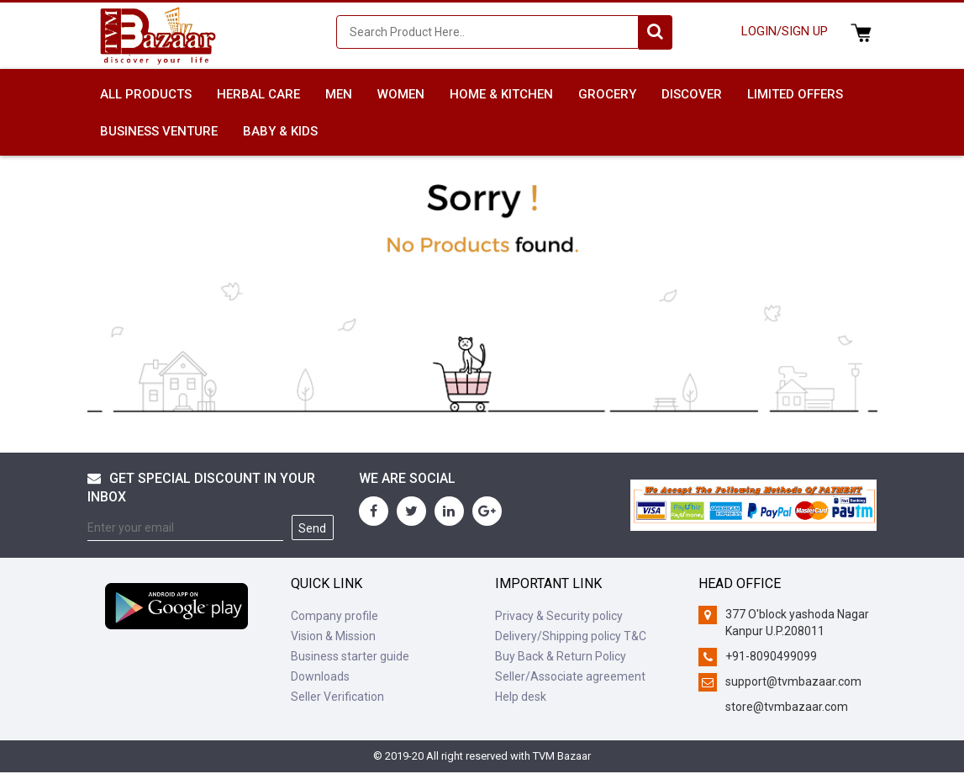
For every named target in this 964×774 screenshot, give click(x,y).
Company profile (334, 616)
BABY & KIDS (280, 131)
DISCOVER (691, 94)
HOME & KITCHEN (501, 94)
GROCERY (607, 94)
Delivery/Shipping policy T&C (570, 636)
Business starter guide (350, 656)
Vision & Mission (333, 636)
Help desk (520, 696)
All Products (146, 94)
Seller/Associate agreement (570, 676)
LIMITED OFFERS (795, 94)
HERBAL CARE (258, 94)
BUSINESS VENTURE (159, 131)
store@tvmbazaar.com (786, 706)
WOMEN (400, 94)
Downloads (320, 676)
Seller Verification (337, 696)
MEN (338, 94)
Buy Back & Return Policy (560, 656)
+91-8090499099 (771, 656)
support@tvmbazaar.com (793, 681)
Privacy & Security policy (559, 616)
